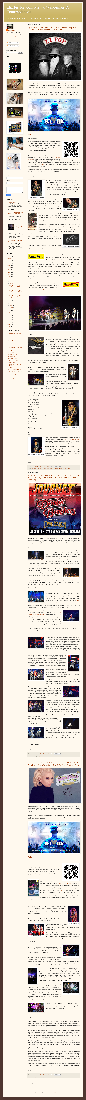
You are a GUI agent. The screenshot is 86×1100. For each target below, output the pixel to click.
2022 (9, 263)
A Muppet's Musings (12, 352)
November (12, 281)
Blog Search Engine (12, 358)
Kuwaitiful (10, 367)
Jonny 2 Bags (37, 468)
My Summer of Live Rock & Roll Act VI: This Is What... (15, 297)
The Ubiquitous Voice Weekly (15, 333)
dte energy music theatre (36, 1077)
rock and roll (43, 756)
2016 (9, 276)
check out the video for (71, 439)
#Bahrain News (11, 341)
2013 (9, 315)
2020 (9, 267)
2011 (9, 319)
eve (42, 1077)
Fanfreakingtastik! (12, 202)
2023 (9, 260)
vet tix (67, 468)
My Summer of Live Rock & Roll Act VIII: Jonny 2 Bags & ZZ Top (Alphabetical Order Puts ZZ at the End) (52, 28)
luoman (45, 1092)
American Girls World (13, 354)
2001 (9, 326)
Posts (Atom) (37, 1083)
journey (38, 756)
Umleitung (48, 254)
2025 (9, 256)
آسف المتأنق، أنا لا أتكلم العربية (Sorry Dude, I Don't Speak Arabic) (15, 214)
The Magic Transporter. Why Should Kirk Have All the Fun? (19, 227)
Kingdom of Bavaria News (14, 337)
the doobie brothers (74, 756)
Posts (9, 42)
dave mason (33, 756)
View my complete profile (12, 36)
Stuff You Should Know (13, 335)
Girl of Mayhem (11, 362)
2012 (9, 317)
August (11, 283)
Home (53, 1081)
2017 (9, 274)
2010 (9, 322)
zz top (70, 468)
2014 (9, 312)
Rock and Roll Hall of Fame (48, 468)
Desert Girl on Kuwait (13, 360)
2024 (9, 258)
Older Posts (76, 1081)
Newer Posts (31, 1081)
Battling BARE (11, 356)
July (11, 300)
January (11, 307)
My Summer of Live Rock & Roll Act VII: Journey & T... (15, 292)
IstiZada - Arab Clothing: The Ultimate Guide (14, 365)
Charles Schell (11, 30)
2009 (9, 324)
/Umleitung (41, 289)
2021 (9, 265)
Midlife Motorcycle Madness (14, 369)
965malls (10, 350)
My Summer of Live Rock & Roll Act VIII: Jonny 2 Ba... (15, 287)
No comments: (46, 466)
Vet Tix (30, 134)
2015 (9, 310)
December (12, 278)
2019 (9, 269)
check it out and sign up (64, 883)
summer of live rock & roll (60, 468)
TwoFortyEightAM (12, 378)
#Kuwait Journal (11, 339)
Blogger (55, 1092)
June (11, 303)
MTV (41, 468)
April (11, 305)
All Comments (11, 45)
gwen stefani (46, 1077)
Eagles (56, 602)
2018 (9, 272)
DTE (32, 468)
